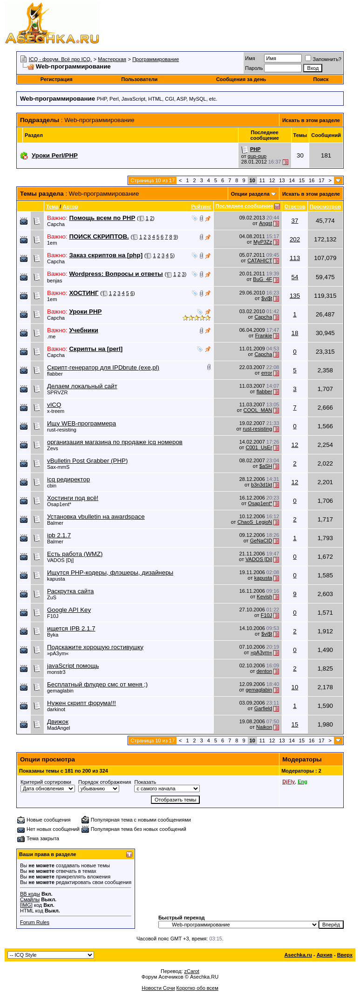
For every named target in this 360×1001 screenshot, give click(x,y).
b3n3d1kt (261, 484)
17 (321, 180)
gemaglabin (60, 690)
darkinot (56, 709)
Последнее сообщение (244, 206)
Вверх (345, 955)
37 (295, 220)
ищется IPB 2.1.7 (71, 628)
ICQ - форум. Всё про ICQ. (60, 59)
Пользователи (139, 79)
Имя (250, 58)
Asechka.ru (298, 955)
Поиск (321, 79)
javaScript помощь (73, 665)
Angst (265, 223)
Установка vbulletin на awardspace (96, 516)
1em (52, 243)
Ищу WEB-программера (81, 423)
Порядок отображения (104, 782)
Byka (52, 635)
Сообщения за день (241, 79)
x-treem (55, 411)
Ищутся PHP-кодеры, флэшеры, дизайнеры (110, 572)
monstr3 (56, 672)
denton (264, 671)
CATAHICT (259, 260)
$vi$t (266, 298)
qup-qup (257, 156)
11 (262, 180)
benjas (54, 280)
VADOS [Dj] (60, 560)
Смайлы (30, 899)
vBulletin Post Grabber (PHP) (87, 460)
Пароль (254, 68)
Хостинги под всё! (72, 497)
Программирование (155, 59)
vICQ (54, 404)
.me (51, 336)
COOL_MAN (258, 410)
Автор (70, 206)
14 (292, 180)
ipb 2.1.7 (59, 535)
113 (295, 257)
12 (272, 180)
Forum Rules (34, 922)
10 (295, 687)
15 (302, 180)
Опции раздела (250, 194)
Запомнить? (323, 59)
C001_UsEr (258, 447)
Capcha (56, 224)
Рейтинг (201, 206)
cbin (51, 485)
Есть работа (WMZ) (75, 553)
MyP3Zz (262, 242)
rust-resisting (61, 429)
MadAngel (58, 728)
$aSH (265, 466)
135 (295, 295)
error (266, 373)
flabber (55, 374)
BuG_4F (262, 279)
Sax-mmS (58, 467)
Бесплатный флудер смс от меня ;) (97, 684)
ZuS (51, 597)
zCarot (191, 971)
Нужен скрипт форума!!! (81, 702)
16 (311, 180)
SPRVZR (57, 392)
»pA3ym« (57, 653)
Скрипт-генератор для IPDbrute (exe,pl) (103, 367)
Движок (57, 721)
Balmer (55, 523)
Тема (52, 206)
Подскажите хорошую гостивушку (95, 647)
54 (295, 277)
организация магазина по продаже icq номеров (115, 442)
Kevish (264, 596)
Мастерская (112, 59)
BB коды (30, 894)
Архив (325, 955)
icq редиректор (68, 479)
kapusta (56, 579)
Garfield (263, 708)
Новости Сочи (158, 988)
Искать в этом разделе (311, 120)
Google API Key (69, 609)
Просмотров (325, 206)
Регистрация (57, 79)
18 (295, 332)
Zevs (52, 448)
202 (295, 239)
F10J (52, 616)
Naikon (264, 727)
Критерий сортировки (45, 782)
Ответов (294, 206)
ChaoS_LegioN (255, 522)
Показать (145, 782)
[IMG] (26, 905)
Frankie (263, 335)
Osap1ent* (59, 504)
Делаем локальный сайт (82, 386)
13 (282, 180)
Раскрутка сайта (70, 591)
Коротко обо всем (197, 988)
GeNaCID (261, 540)
